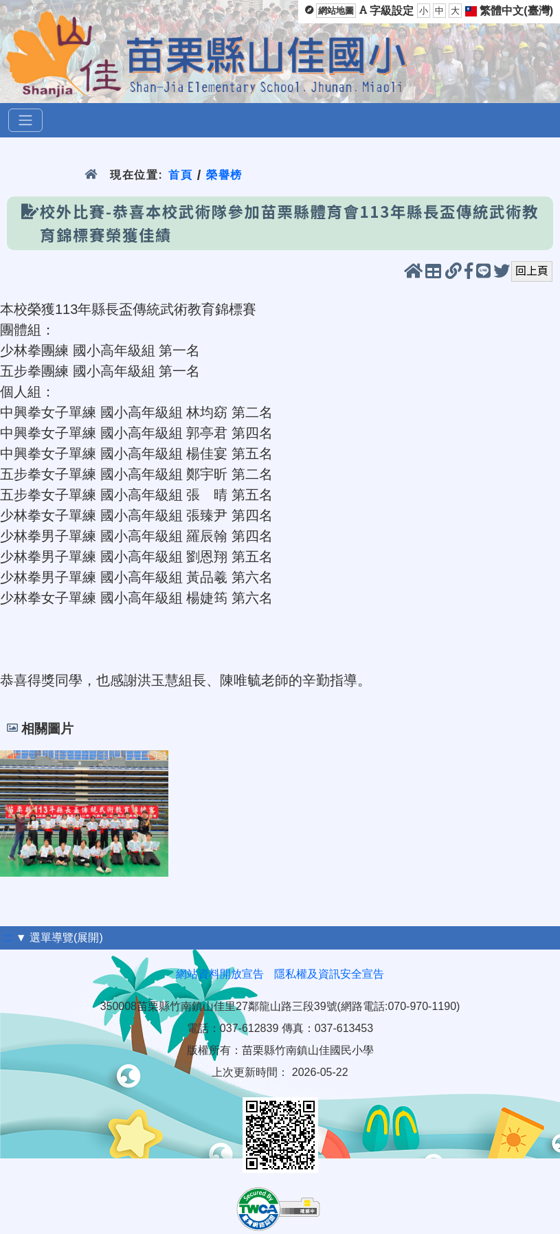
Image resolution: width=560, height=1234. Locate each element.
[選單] (25, 120)
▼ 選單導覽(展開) (59, 937)
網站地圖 (336, 10)
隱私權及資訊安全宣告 (329, 974)
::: (7, 937)
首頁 (180, 175)
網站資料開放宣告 (220, 974)
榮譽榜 (224, 175)
